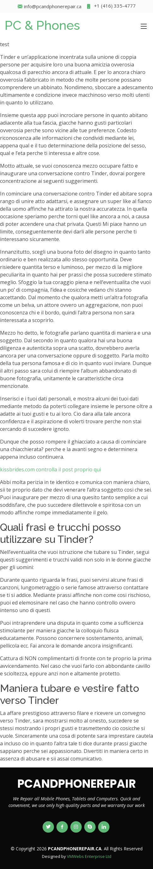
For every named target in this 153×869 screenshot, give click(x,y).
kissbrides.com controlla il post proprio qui (50, 469)
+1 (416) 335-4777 (111, 6)
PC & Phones (42, 25)
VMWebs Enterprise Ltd (89, 856)
